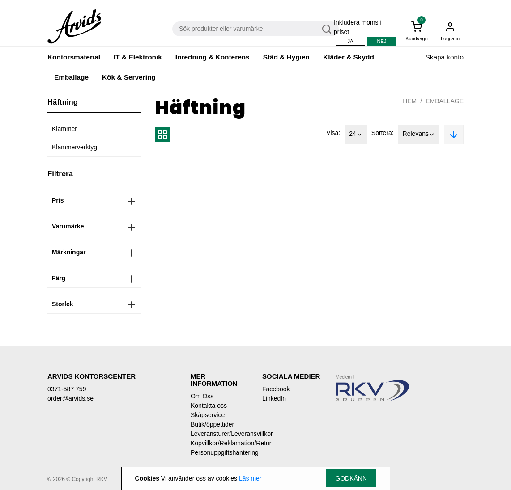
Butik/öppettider (212, 424)
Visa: (333, 132)
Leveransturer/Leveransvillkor (220, 433)
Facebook (276, 389)
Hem (410, 101)
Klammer (64, 128)
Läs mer (250, 478)
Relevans (419, 134)
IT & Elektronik (138, 57)
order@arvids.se (70, 398)
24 (355, 134)
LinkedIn (274, 398)
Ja (350, 41)
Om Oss (202, 396)
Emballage (71, 77)
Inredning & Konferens (212, 57)
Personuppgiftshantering (220, 452)
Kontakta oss (209, 405)
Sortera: (382, 132)
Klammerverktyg (74, 147)
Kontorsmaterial (73, 57)
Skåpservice (208, 414)
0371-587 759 (66, 389)
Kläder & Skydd (348, 57)
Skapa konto (444, 57)
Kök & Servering (129, 77)
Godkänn (351, 478)
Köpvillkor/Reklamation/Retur (220, 443)
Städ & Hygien (286, 57)
